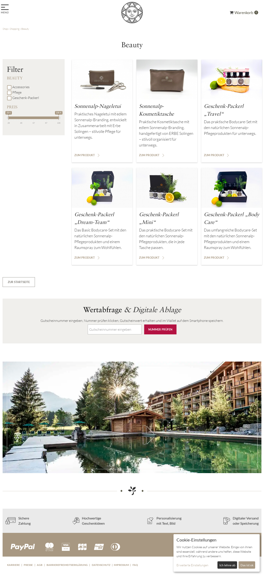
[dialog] (216, 553)
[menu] (5, 9)
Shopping (14, 28)
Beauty (25, 28)
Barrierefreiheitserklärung (67, 565)
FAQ (135, 565)
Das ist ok (247, 565)
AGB (39, 565)
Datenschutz (101, 565)
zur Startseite (19, 282)
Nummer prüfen (160, 329)
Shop (5, 28)
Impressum (121, 565)
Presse (28, 565)
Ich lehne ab (227, 565)
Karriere (13, 565)
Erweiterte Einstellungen (192, 565)
